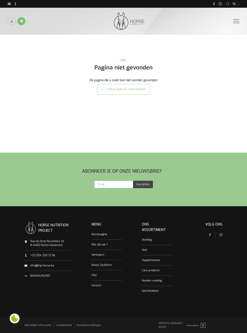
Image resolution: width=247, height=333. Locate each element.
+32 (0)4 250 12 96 (42, 255)
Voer (145, 250)
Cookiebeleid (64, 325)
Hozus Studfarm (101, 265)
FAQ (93, 275)
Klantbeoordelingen (89, 325)
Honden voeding (152, 280)
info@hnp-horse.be (42, 265)
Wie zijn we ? (99, 244)
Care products (151, 270)
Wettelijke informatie (38, 325)
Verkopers (97, 255)
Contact (96, 285)
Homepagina (99, 234)
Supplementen (151, 260)
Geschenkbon (150, 291)
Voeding (147, 240)
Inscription (143, 184)
